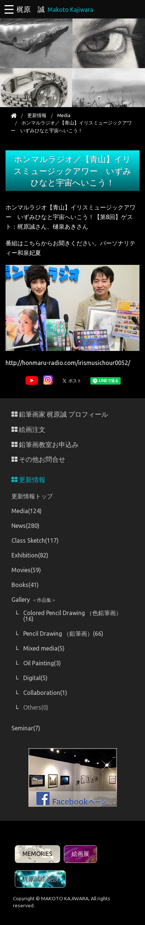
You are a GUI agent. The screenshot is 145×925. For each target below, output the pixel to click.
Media (63, 115)
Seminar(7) (25, 728)
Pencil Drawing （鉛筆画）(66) (63, 633)
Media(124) (26, 511)
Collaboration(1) (45, 692)
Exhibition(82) (29, 555)
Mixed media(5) (44, 648)
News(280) (25, 525)
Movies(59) (26, 570)
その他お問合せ (38, 459)
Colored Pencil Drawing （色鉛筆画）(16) (72, 616)
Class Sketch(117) (35, 540)
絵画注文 (28, 429)
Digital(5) (35, 678)
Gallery (33, 599)
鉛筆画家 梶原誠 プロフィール (59, 414)
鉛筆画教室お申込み (45, 444)
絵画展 (80, 853)
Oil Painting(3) (42, 663)
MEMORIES (37, 853)
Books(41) (25, 584)
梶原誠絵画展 (40, 878)
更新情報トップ (32, 496)
